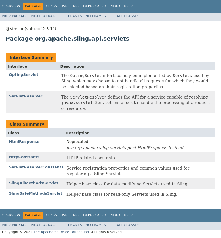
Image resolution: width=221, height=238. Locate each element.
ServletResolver (25, 96)
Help (128, 6)
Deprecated (94, 6)
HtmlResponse (24, 141)
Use (63, 6)
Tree (75, 6)
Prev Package (15, 16)
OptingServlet (23, 74)
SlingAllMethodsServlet (33, 183)
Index (115, 6)
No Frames (95, 16)
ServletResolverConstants (36, 167)
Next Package (44, 16)
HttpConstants (24, 157)
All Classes (128, 16)
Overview (11, 6)
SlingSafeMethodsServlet (35, 193)
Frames (75, 16)
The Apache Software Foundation (61, 232)
